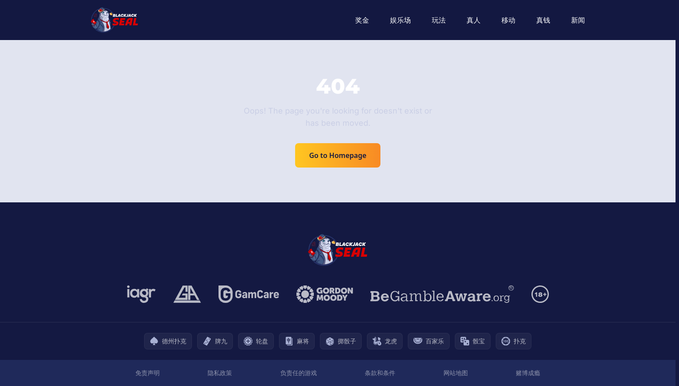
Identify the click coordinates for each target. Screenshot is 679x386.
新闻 (578, 20)
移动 (508, 20)
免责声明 (147, 373)
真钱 (543, 20)
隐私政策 (220, 373)
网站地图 (456, 373)
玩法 (439, 20)
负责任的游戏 (298, 373)
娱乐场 (400, 20)
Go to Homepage (337, 155)
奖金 (362, 20)
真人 (474, 20)
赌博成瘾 (528, 373)
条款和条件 (380, 373)
